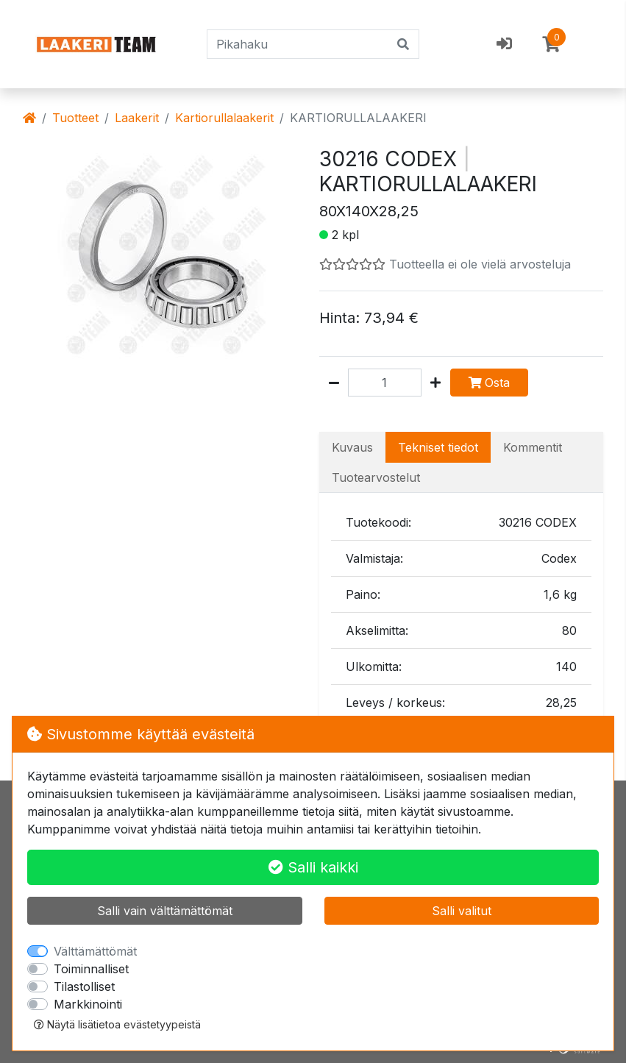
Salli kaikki (313, 867)
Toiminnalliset (91, 968)
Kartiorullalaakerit (224, 117)
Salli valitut (461, 910)
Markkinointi (88, 1004)
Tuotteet (75, 117)
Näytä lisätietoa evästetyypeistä (117, 1024)
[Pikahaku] (297, 44)
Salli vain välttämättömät (164, 910)
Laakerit (137, 117)
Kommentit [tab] (532, 447)
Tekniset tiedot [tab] (438, 447)
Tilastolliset (84, 986)
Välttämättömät (95, 951)
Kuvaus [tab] (352, 447)
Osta (489, 382)
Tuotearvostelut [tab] (376, 477)
